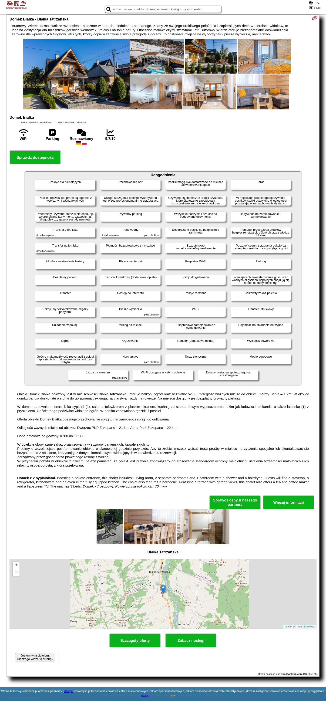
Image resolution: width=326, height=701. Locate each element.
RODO (145, 696)
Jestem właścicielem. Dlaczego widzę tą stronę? (35, 657)
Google (68, 691)
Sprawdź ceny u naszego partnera (235, 502)
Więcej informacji (288, 503)
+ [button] (16, 565)
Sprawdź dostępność (35, 157)
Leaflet (288, 626)
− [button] (16, 572)
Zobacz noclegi (191, 641)
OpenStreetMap (306, 626)
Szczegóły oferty (135, 641)
